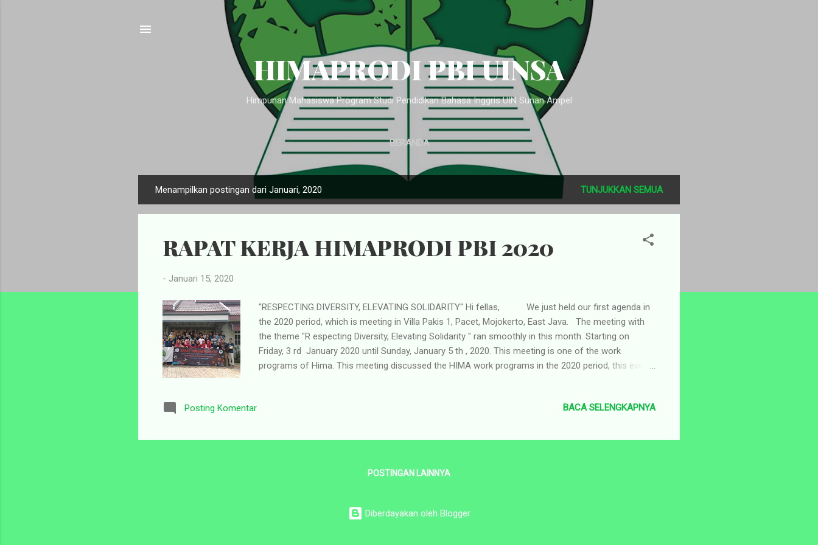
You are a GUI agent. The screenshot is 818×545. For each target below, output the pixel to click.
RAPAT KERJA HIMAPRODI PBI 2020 (358, 247)
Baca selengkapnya (609, 407)
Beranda (409, 142)
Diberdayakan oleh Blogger (409, 513)
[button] (648, 241)
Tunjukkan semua (622, 189)
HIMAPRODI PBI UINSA (409, 69)
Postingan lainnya (409, 473)
